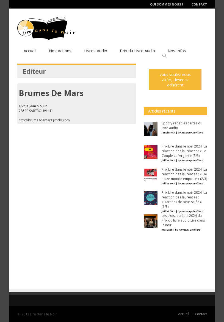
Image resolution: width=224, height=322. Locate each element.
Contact (199, 4)
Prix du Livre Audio (137, 50)
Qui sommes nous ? (166, 4)
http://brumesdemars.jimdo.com (44, 120)
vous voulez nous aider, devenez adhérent (175, 80)
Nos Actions (60, 50)
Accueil (30, 50)
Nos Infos (177, 50)
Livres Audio (95, 50)
